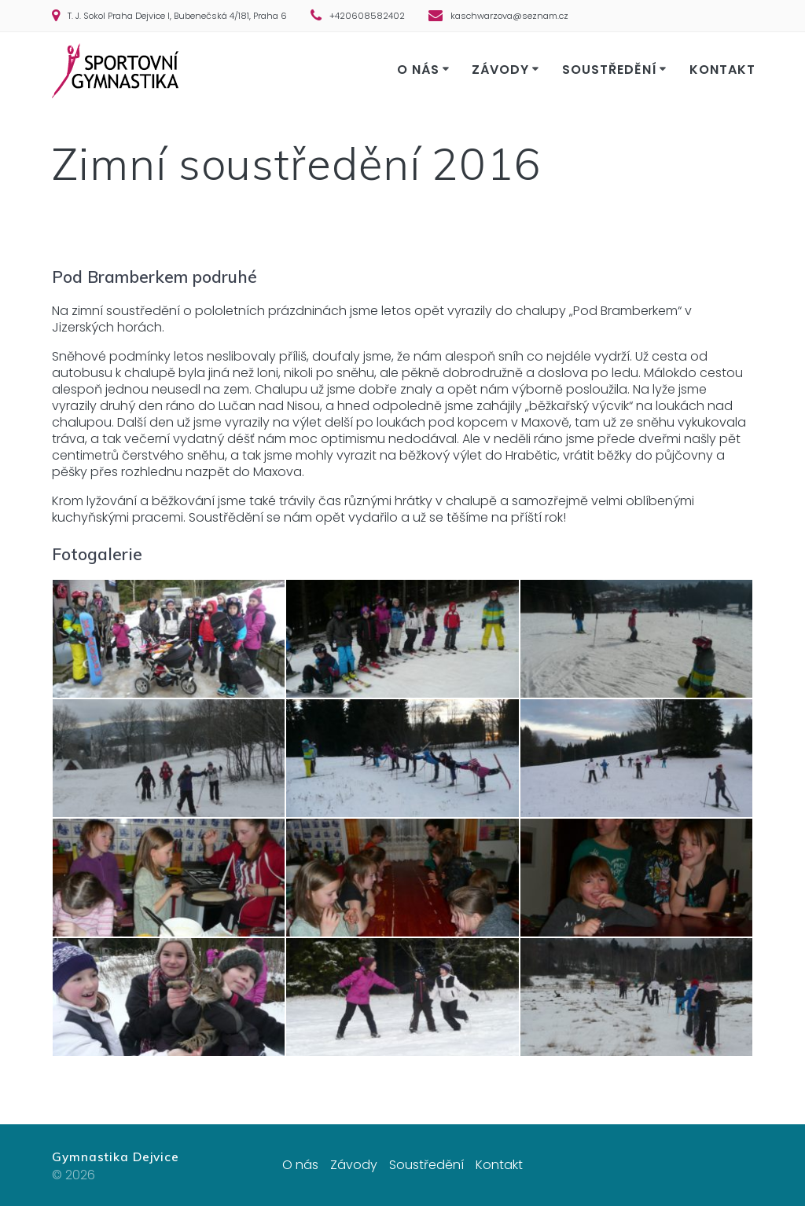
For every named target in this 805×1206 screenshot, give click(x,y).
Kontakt (722, 69)
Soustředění (609, 69)
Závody (500, 69)
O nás (418, 69)
